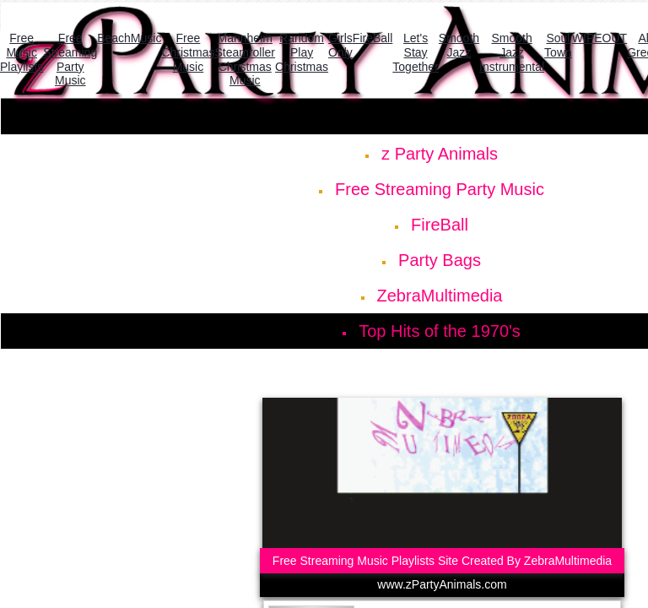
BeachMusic (129, 38)
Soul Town (558, 45)
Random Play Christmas (301, 52)
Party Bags (439, 260)
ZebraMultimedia (440, 295)
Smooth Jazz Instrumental (511, 52)
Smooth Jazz (459, 45)
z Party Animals (439, 153)
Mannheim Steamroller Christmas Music (244, 59)
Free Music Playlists (21, 52)
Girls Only (340, 45)
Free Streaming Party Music (439, 189)
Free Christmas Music (187, 52)
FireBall (439, 224)
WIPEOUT (599, 38)
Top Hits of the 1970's (440, 331)
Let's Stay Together (415, 52)
